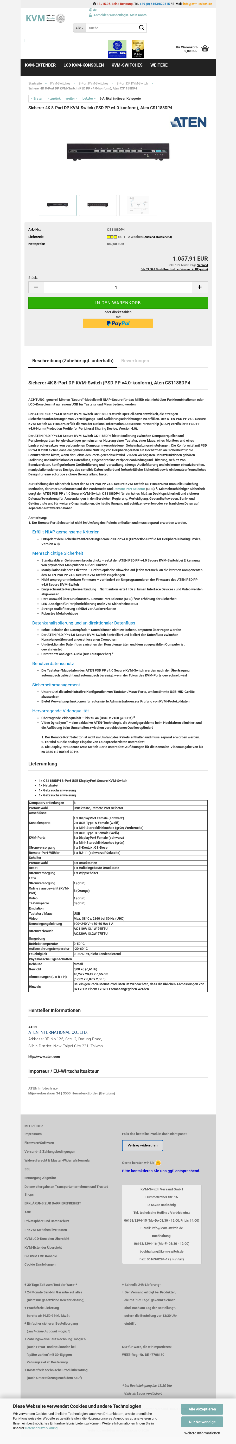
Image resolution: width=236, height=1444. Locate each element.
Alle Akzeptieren (202, 1409)
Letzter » (89, 98)
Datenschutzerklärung (41, 1428)
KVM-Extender (40, 65)
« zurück (54, 98)
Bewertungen (135, 360)
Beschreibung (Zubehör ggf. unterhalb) (72, 360)
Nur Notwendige (202, 1422)
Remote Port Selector (129, 489)
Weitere (159, 65)
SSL (27, 1169)
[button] (93, 10)
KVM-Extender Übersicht (43, 1247)
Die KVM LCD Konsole (40, 1256)
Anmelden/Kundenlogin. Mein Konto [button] (117, 15)
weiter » (72, 98)
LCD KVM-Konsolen (83, 65)
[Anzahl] (118, 287)
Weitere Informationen (202, 1433)
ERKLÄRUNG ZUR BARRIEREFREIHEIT (52, 1203)
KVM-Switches (127, 65)
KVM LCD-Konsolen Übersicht (46, 1239)
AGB (27, 1212)
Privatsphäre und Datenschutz (46, 1221)
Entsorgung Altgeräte (40, 1178)
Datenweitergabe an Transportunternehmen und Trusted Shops (66, 1190)
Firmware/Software (39, 1143)
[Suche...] (79, 28)
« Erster (37, 98)
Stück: (33, 278)
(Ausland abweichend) (157, 237)
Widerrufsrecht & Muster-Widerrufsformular (57, 1160)
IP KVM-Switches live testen (45, 1230)
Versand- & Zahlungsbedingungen (49, 1151)
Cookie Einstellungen (39, 1264)
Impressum (33, 1134)
